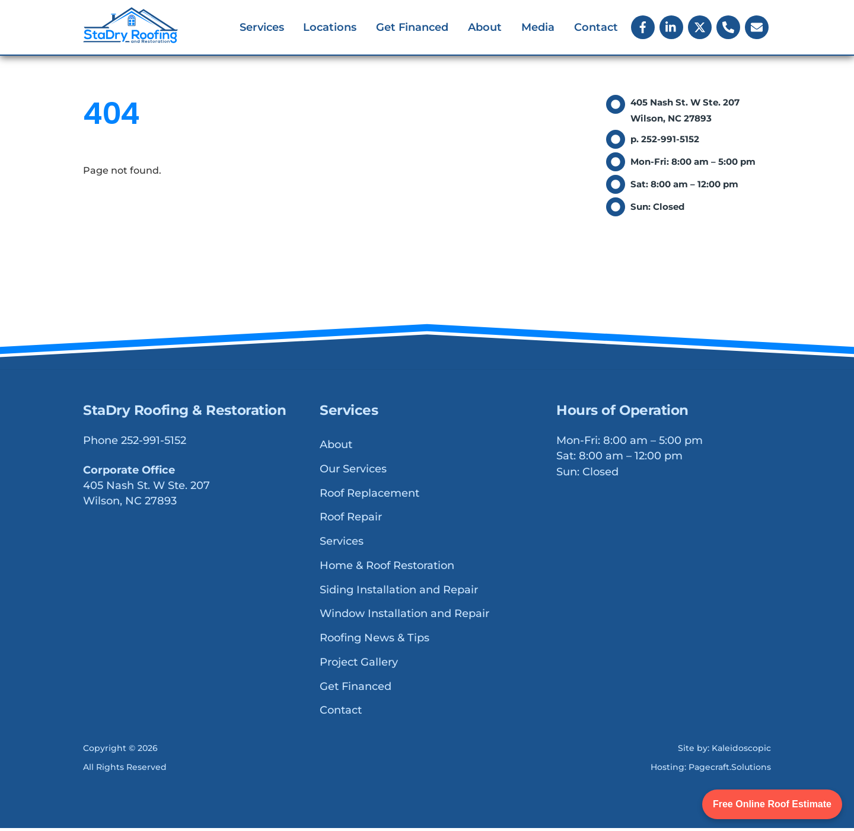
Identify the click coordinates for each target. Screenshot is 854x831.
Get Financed (412, 28)
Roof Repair (351, 519)
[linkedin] (671, 27)
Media (538, 28)
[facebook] (643, 27)
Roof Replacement (369, 495)
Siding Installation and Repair (399, 592)
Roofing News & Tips (374, 640)
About (485, 28)
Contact (596, 28)
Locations (329, 28)
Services (262, 28)
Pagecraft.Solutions (730, 770)
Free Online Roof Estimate (772, 804)
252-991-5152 (153, 443)
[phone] (728, 27)
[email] (757, 27)
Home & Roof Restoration (387, 568)
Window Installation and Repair (404, 616)
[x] (700, 27)
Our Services (353, 471)
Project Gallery (359, 665)
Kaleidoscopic (741, 751)
